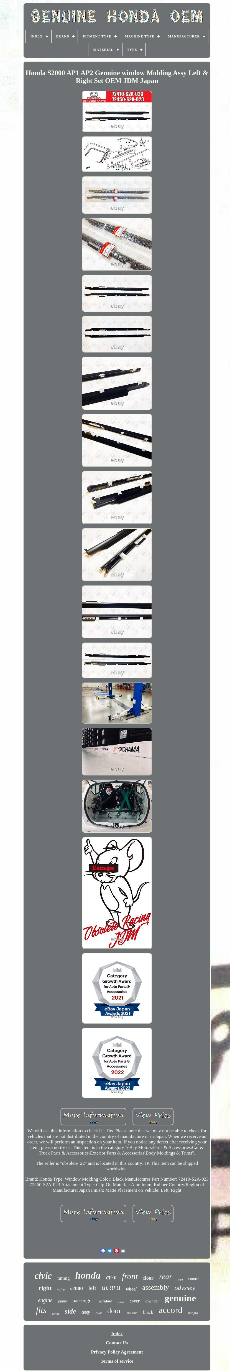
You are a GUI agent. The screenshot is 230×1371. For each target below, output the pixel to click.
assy (85, 1312)
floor (148, 1278)
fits (41, 1310)
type (180, 1279)
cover (134, 1301)
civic (43, 1276)
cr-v (111, 1277)
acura (111, 1286)
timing (63, 1278)
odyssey (185, 1287)
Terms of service (117, 1361)
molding (132, 1313)
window (105, 1301)
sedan (120, 1302)
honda (87, 1275)
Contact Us (117, 1342)
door (114, 1311)
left (92, 1288)
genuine (180, 1298)
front (130, 1276)
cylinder (152, 1301)
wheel (131, 1289)
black (148, 1312)
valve (61, 1289)
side (70, 1311)
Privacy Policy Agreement (117, 1352)
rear (165, 1276)
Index (117, 1333)
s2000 (76, 1288)
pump (62, 1301)
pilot (99, 1313)
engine (45, 1300)
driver (55, 1313)
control (194, 1279)
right (45, 1287)
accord (170, 1310)
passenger (82, 1300)
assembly (155, 1287)
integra (193, 1313)
